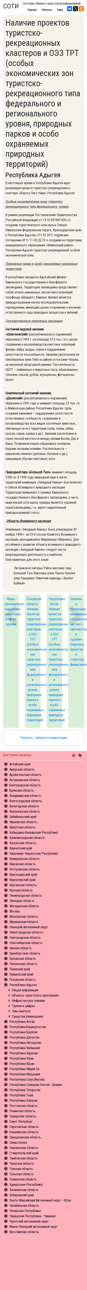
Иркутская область (22, 827)
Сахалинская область (23, 1132)
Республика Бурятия (23, 1032)
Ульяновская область (23, 1190)
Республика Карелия (23, 1053)
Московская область (23, 917)
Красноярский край (22, 880)
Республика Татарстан (24, 1090)
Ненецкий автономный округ (28, 927)
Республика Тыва (21, 1095)
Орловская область (22, 959)
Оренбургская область (24, 953)
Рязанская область (22, 1111)
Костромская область (24, 869)
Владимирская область (25, 796)
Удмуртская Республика (25, 1185)
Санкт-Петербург (21, 1122)
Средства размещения (27, 1016)
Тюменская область (23, 1179)
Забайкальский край (22, 817)
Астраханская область (24, 780)
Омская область (20, 948)
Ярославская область (24, 1232)
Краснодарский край (23, 875)
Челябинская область (24, 1206)
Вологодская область (24, 806)
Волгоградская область (25, 801)
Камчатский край (20, 848)
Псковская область (22, 980)
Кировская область (22, 864)
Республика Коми (21, 1058)
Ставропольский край (23, 1153)
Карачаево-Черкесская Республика (33, 854)
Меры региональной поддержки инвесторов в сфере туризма (12, 611)
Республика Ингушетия (25, 1043)
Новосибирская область (25, 943)
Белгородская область (25, 785)
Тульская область (21, 1174)
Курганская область (23, 885)
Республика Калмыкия (24, 1048)
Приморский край (21, 974)
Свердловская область (25, 1137)
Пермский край (19, 969)
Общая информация (25, 990)
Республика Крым (21, 1064)
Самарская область (22, 1116)
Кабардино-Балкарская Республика (33, 832)
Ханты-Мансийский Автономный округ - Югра (40, 1200)
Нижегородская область (26, 932)
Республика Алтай (21, 1022)
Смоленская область (23, 1148)
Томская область (21, 1169)
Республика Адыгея (23, 985)
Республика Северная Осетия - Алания (35, 1085)
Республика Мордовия (24, 1074)
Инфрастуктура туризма (28, 1001)
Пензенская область (23, 964)
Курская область (20, 890)
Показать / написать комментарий (43, 738)
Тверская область (21, 1164)
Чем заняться (21, 1011)
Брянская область (21, 790)
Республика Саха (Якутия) (27, 1079)
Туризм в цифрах (23, 1006)
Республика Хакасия (23, 1101)
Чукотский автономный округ (29, 1221)
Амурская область (22, 769)
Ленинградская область (25, 896)
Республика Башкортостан (27, 1027)
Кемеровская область (24, 859)
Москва (14, 911)
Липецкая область (21, 901)
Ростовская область (23, 1106)
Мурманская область (23, 922)
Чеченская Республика (25, 1211)
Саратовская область (24, 1127)
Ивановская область (23, 822)
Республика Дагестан (24, 1037)
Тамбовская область (23, 1158)
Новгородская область (25, 938)
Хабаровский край (21, 1195)
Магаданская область (24, 906)
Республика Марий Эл (24, 1069)
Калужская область (22, 843)
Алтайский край (19, 764)
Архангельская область (25, 775)
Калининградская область (27, 838)
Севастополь (18, 1143)
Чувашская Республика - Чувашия (32, 1216)
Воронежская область (24, 811)
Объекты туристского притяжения (35, 995)
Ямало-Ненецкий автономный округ (33, 1227)
